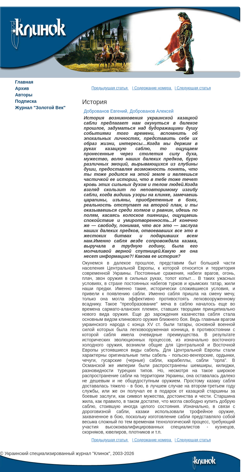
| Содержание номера (152, 88)
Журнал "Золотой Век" (40, 107)
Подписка (26, 101)
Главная (24, 82)
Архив (22, 88)
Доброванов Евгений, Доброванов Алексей (129, 111)
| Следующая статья (193, 88)
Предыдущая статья (110, 88)
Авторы (23, 94)
